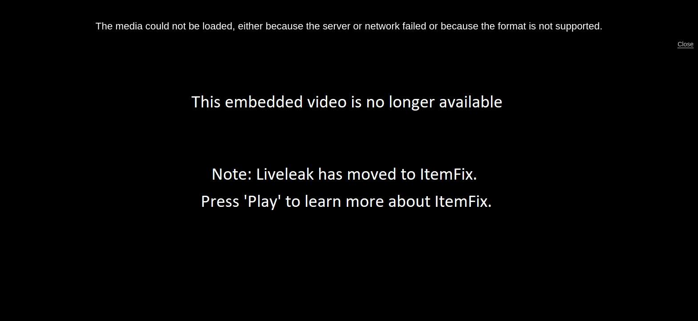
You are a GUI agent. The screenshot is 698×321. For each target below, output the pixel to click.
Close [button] (686, 44)
